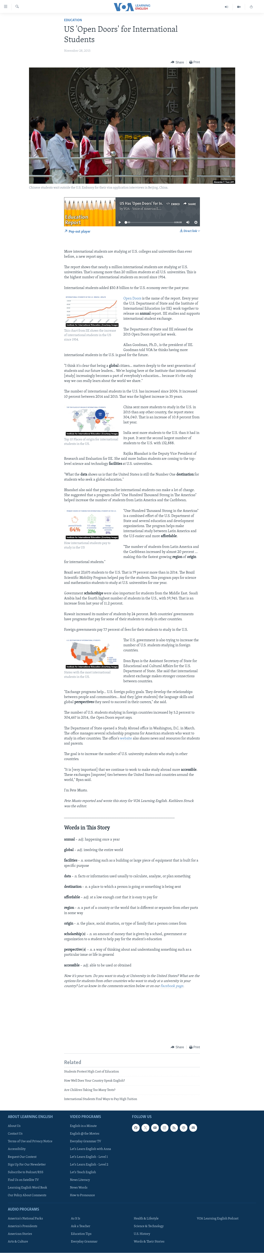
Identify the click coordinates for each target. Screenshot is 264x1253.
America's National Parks (25, 1218)
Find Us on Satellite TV (23, 1180)
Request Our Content (22, 1157)
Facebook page (171, 986)
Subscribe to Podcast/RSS (25, 1172)
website (126, 738)
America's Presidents (22, 1226)
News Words (78, 1187)
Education (73, 20)
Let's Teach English (83, 1172)
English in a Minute (83, 1126)
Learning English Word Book (27, 1187)
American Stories (20, 1234)
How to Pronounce (82, 1195)
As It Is (75, 1218)
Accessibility (17, 1149)
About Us (14, 1126)
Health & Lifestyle (146, 1218)
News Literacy (80, 1180)
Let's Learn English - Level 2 (89, 1164)
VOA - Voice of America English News (149, 209)
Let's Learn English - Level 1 (89, 1157)
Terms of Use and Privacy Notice (30, 1141)
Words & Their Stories (149, 1242)
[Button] (177, 62)
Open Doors (132, 299)
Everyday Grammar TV (85, 1141)
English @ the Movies (84, 1134)
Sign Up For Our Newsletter (27, 1164)
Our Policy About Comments (27, 1195)
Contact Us (15, 1134)
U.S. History (142, 1234)
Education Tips (81, 1234)
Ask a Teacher (80, 1226)
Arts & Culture (18, 1242)
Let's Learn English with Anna (90, 1149)
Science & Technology (149, 1226)
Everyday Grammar (84, 1242)
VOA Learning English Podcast (217, 1218)
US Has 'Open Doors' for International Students (157, 204)
